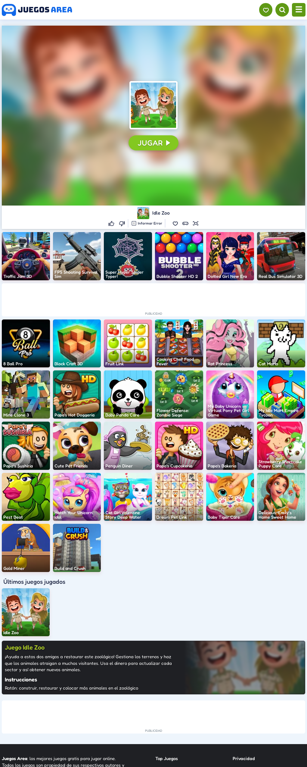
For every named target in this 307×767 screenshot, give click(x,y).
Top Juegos (166, 693)
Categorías (166, 714)
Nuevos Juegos (170, 703)
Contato (241, 703)
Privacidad (244, 693)
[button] (153, 105)
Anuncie (241, 725)
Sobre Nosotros (170, 725)
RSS (236, 714)
